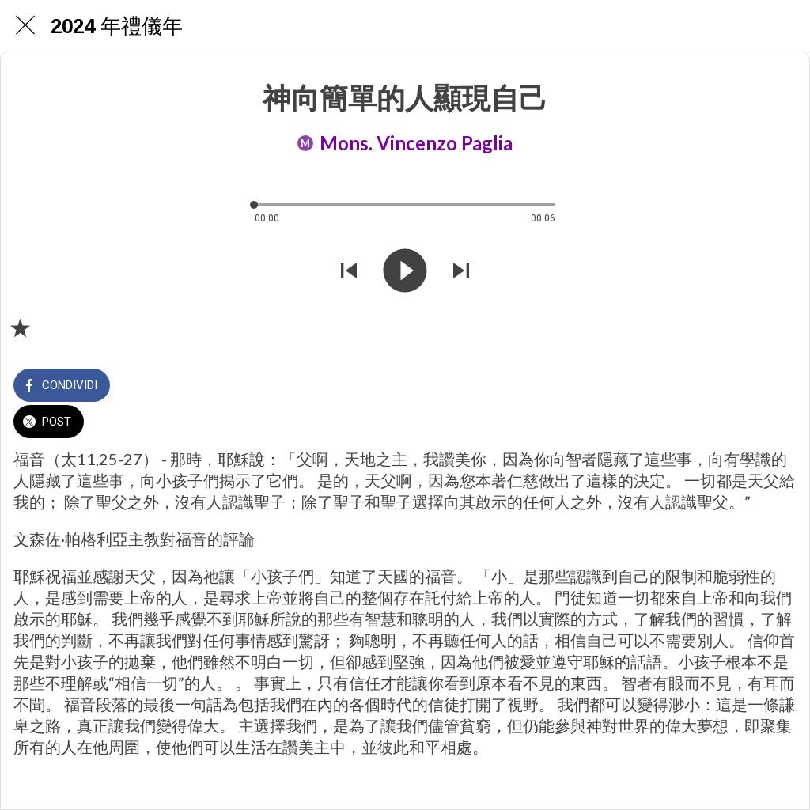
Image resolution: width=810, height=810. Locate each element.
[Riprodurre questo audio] (405, 272)
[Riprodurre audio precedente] (349, 272)
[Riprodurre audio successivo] (461, 272)
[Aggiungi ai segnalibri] (20, 327)
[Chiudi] (25, 25)
